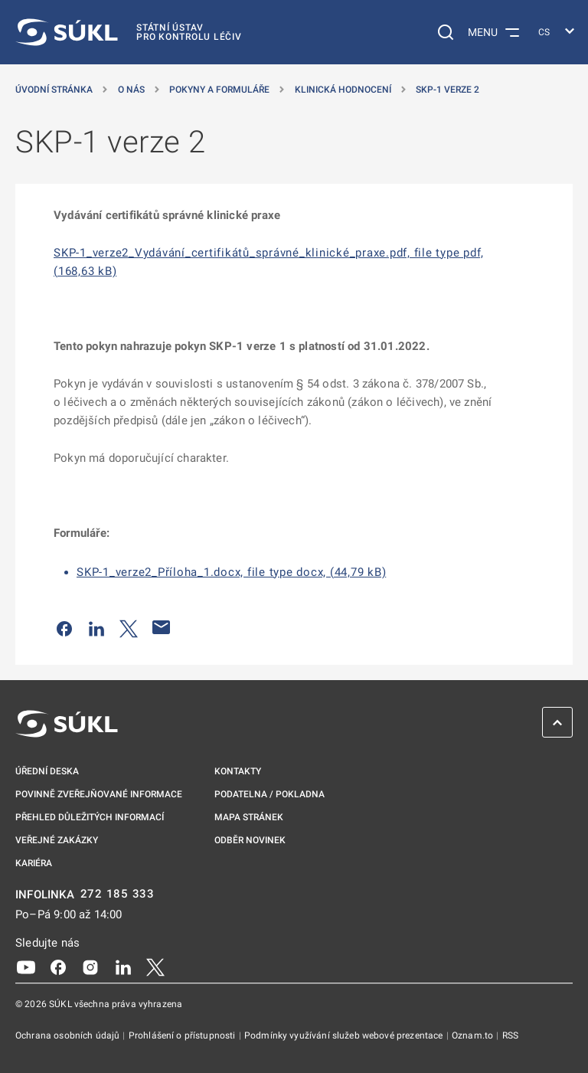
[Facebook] (58, 966)
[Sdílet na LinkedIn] (96, 627)
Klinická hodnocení (343, 89)
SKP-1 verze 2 (447, 89)
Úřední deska (47, 771)
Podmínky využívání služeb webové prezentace (345, 1035)
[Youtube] (26, 966)
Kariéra (33, 863)
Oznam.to (473, 1035)
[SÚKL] (128, 32)
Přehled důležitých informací (89, 817)
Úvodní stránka (54, 89)
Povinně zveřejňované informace (98, 794)
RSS (510, 1035)
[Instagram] (90, 966)
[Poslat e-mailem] (161, 627)
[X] (155, 966)
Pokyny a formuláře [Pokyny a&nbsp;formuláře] (219, 89)
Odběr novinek (250, 840)
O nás (131, 89)
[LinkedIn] (123, 966)
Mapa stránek (248, 817)
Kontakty (237, 771)
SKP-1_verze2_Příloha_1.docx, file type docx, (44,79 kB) (231, 572)
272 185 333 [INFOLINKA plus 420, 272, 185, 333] (117, 894)
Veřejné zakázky (56, 840)
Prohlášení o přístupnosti (183, 1035)
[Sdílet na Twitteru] (128, 627)
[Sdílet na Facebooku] (64, 627)
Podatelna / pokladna (269, 794)
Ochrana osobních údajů (68, 1035)
